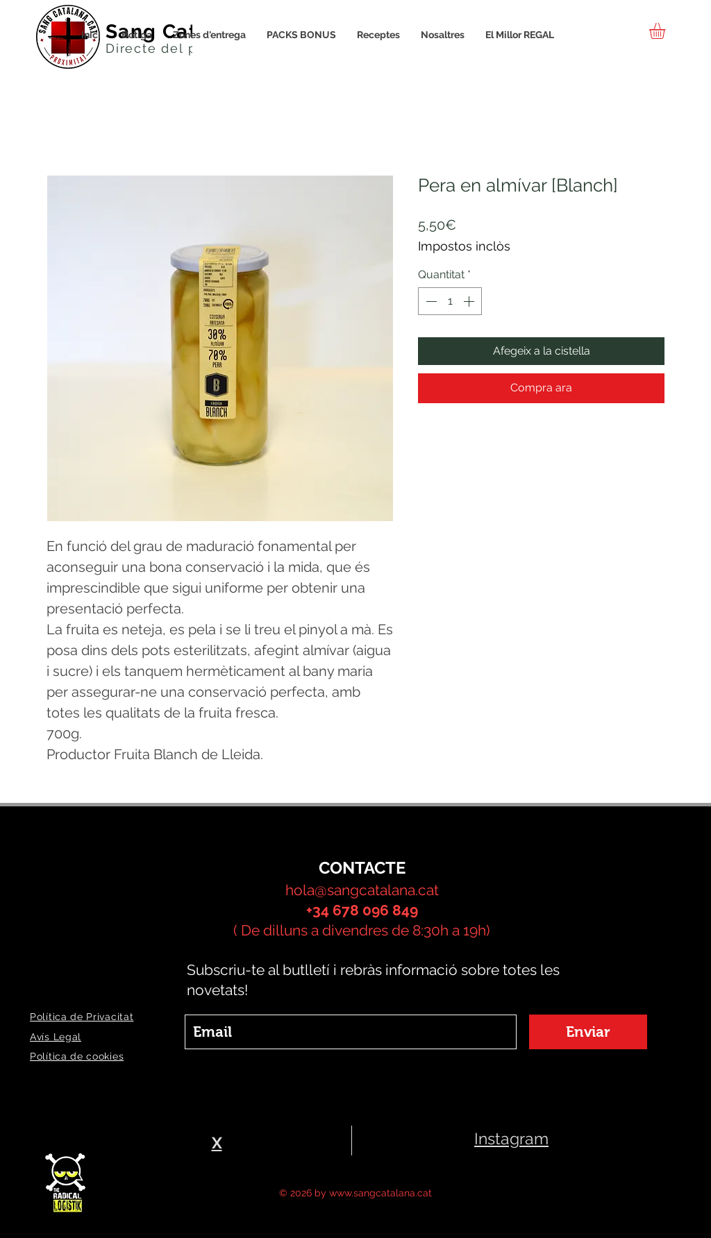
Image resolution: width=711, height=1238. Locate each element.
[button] (666, 31)
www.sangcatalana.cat (380, 1192)
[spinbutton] (450, 301)
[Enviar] (588, 1032)
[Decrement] (430, 301)
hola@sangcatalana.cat (362, 890)
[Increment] (470, 301)
